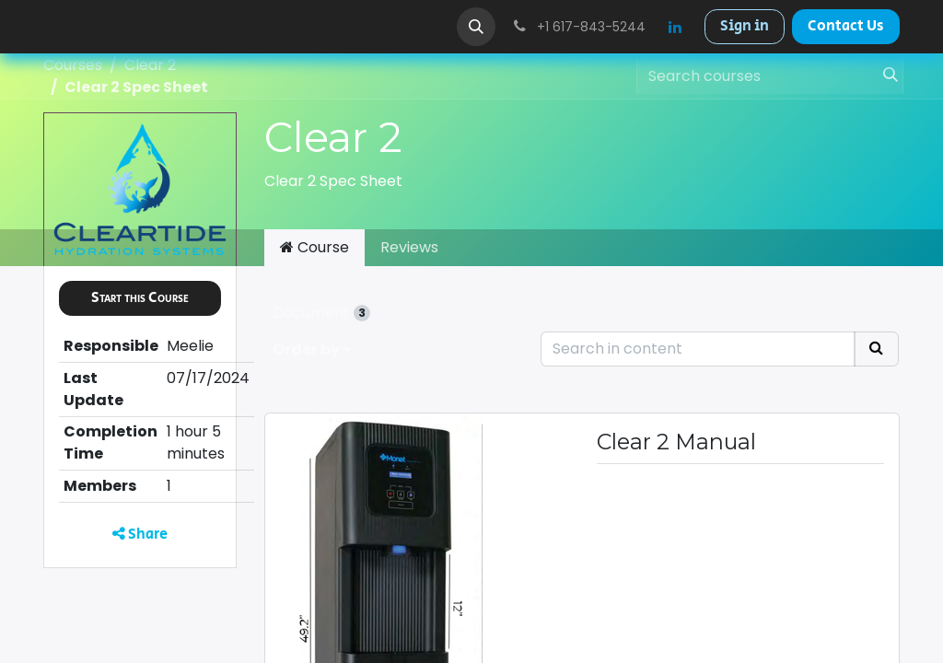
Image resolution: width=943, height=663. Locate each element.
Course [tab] (314, 247)
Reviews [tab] (409, 247)
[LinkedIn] (675, 26)
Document (321, 312)
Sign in (744, 26)
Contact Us (846, 26)
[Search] (884, 76)
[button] (476, 26)
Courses (72, 65)
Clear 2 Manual (676, 442)
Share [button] (140, 534)
